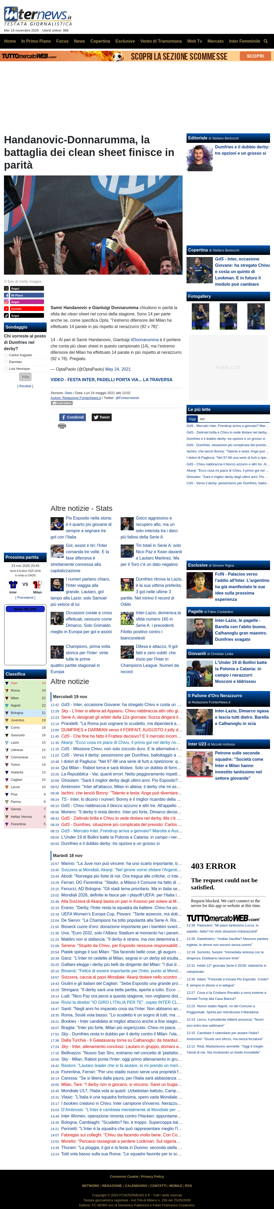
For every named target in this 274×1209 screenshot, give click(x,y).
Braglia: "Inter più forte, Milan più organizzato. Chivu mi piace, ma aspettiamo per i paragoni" (147, 1027)
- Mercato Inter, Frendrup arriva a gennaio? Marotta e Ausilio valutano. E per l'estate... (146, 831)
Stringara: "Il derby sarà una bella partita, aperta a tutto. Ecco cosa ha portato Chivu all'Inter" (147, 990)
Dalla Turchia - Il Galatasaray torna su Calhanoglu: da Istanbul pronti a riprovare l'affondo (144, 1040)
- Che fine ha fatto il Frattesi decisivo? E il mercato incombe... (123, 736)
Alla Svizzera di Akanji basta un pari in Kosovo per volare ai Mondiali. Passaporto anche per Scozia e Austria (162, 901)
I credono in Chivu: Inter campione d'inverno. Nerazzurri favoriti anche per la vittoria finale (152, 1103)
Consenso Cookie (124, 1176)
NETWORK (90, 1186)
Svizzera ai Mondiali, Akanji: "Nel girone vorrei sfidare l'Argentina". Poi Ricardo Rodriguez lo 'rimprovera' (158, 870)
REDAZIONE (112, 1186)
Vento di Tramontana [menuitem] (161, 41)
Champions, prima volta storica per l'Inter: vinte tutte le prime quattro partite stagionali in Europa (80, 659)
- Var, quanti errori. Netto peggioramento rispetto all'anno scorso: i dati (140, 774)
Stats (68, 393)
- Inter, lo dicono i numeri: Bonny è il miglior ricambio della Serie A (125, 799)
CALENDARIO (136, 1186)
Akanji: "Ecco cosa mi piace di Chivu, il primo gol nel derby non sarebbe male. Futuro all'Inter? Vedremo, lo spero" (167, 742)
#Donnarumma (145, 339)
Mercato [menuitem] (215, 41)
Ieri (202, 419)
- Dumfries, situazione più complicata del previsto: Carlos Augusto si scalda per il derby (147, 824)
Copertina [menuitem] (100, 41)
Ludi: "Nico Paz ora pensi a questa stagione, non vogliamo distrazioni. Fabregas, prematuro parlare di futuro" (163, 996)
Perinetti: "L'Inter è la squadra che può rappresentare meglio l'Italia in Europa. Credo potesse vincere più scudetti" (167, 1128)
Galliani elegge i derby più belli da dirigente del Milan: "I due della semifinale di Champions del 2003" (155, 964)
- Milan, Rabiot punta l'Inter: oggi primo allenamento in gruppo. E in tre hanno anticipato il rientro (155, 1059)
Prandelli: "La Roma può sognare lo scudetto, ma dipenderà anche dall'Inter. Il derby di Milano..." (151, 723)
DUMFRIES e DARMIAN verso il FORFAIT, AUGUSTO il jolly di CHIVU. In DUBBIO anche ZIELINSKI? (157, 730)
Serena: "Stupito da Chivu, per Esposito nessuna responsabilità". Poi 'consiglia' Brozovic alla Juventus (156, 945)
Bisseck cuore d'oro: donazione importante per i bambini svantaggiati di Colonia (135, 926)
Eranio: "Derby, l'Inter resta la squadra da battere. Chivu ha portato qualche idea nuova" (143, 907)
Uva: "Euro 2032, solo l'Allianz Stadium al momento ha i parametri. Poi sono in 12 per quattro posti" (154, 933)
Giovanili (197, 653)
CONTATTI (158, 1186)
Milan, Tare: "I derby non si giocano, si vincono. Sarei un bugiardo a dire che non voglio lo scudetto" (154, 1084)
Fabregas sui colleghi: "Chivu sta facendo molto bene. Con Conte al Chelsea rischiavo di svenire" (152, 1135)
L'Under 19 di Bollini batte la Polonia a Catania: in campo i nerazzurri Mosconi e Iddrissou (144, 837)
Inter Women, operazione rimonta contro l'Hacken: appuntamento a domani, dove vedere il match (152, 1116)
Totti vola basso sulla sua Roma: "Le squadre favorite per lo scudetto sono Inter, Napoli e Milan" (150, 1154)
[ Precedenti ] (25, 598)
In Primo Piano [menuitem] (36, 41)
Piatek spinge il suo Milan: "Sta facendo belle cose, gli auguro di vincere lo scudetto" (140, 952)
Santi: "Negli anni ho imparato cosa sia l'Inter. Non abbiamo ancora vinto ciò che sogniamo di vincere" (156, 1008)
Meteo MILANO (25, 609)
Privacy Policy (152, 1176)
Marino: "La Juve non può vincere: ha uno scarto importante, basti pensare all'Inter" (139, 863)
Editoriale (197, 138)
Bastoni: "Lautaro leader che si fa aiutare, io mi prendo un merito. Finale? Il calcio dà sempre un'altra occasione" (166, 1065)
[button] (25, 377)
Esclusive (198, 565)
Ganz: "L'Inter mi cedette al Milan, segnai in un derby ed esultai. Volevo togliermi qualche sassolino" (154, 958)
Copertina (198, 250)
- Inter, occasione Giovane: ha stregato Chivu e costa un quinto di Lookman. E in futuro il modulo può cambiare (242, 271)
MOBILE (175, 1186)
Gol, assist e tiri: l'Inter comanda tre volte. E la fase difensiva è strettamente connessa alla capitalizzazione (80, 558)
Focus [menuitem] (62, 41)
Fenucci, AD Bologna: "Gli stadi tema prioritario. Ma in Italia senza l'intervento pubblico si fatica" (150, 888)
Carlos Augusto (20, 355)
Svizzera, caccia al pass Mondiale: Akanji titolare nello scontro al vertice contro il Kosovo (143, 977)
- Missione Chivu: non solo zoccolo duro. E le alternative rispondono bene (134, 749)
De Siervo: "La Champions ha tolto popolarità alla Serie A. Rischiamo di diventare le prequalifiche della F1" (160, 920)
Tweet (102, 417)
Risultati (25, 386)
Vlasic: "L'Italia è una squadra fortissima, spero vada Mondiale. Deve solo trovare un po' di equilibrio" (155, 1097)
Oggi (192, 419)
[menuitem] (265, 41)
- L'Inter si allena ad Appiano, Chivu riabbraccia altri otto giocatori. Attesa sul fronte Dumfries (151, 711)
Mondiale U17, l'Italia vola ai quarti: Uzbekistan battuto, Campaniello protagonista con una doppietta (154, 1091)
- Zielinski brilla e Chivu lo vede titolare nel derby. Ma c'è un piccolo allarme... (137, 818)
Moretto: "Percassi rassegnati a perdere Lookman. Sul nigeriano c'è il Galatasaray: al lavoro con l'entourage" (162, 1141)
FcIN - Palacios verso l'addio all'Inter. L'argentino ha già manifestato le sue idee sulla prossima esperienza (242, 587)
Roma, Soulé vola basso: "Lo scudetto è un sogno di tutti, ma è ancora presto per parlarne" (146, 1015)
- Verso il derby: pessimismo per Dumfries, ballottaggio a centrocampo (131, 755)
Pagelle (195, 611)
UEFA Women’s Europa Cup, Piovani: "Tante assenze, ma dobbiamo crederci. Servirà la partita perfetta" (158, 914)
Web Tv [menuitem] (194, 41)
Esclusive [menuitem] (125, 41)
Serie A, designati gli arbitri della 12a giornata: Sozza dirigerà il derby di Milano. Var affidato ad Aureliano (158, 717)
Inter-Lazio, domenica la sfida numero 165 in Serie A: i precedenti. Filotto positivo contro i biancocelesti (151, 625)
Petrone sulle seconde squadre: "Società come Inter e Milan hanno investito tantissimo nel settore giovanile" (239, 765)
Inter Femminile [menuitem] (244, 41)
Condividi (72, 417)
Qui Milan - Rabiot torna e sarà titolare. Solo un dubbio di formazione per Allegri (135, 767)
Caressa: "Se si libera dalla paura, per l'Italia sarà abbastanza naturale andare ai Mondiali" (145, 1078)
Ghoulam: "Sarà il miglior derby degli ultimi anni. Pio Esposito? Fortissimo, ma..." (136, 780)
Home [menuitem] (10, 41)
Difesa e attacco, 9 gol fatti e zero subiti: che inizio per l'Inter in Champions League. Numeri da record (150, 659)
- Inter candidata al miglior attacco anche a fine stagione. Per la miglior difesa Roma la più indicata (161, 1021)
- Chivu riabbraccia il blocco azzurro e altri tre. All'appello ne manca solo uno (137, 805)
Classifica (15, 674)
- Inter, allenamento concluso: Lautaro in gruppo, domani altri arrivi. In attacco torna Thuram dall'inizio (159, 1046)
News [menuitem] (79, 41)
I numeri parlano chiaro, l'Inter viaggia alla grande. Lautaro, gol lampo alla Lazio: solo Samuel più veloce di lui (80, 592)
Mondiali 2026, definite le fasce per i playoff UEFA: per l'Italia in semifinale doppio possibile (153, 895)
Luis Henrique (19, 369)
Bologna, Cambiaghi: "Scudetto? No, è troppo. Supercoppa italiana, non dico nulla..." (140, 1122)
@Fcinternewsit (127, 398)
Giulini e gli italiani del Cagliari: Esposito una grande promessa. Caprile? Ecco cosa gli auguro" (156, 983)
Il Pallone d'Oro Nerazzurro (215, 695)
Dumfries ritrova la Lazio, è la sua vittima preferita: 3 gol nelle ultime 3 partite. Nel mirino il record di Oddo (152, 592)
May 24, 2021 (118, 369)
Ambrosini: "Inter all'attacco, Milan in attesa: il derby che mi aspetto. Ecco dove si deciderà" (146, 786)
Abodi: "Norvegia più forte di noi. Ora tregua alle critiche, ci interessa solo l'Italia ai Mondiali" (146, 876)
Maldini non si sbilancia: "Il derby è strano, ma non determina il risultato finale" (134, 939)
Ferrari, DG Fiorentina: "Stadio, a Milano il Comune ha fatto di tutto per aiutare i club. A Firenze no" (153, 882)
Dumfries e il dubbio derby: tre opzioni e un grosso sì (110, 843)
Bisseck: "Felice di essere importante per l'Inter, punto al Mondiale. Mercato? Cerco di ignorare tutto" (155, 971)
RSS (188, 1186)
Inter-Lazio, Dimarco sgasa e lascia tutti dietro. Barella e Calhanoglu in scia (242, 717)
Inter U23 (197, 744)
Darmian (15, 362)
